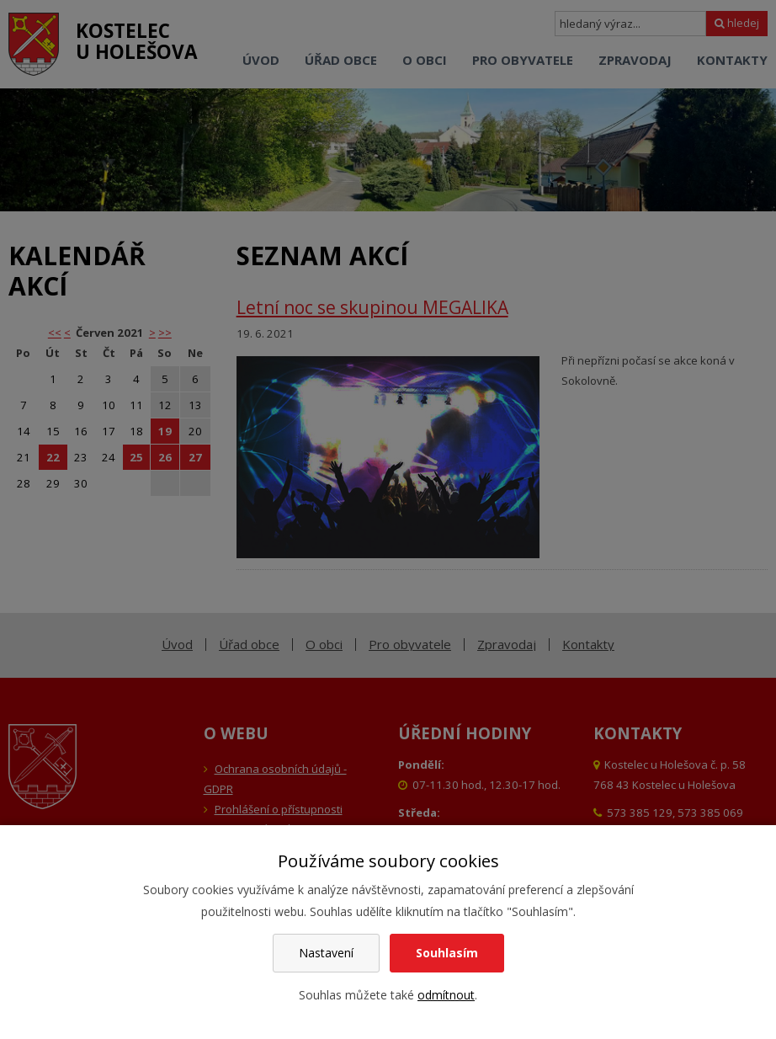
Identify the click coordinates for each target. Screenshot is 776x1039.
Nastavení (326, 953)
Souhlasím (447, 953)
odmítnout (446, 995)
